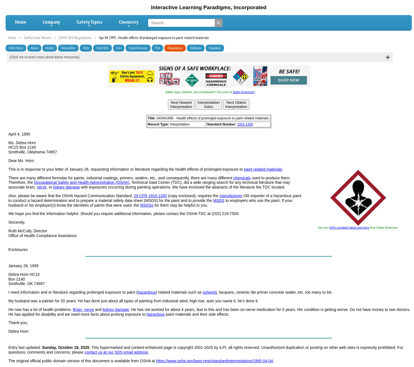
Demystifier (68, 48)
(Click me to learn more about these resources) (45, 57)
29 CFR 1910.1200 (150, 196)
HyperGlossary (138, 48)
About (34, 48)
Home (20, 22)
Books (50, 48)
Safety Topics (89, 23)
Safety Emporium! (244, 92)
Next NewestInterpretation (181, 104)
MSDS (218, 200)
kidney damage (66, 187)
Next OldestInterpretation (236, 104)
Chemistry (128, 23)
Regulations (175, 48)
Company (51, 23)
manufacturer (230, 196)
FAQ (86, 48)
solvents (210, 292)
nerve (42, 187)
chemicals (242, 178)
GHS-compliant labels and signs (349, 227)
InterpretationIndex (209, 104)
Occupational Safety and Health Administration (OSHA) (81, 182)
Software (195, 48)
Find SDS (103, 48)
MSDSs (146, 205)
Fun (118, 48)
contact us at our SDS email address (116, 352)
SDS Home (16, 48)
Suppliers (215, 48)
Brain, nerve (83, 309)
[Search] (219, 23)
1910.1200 (245, 124)
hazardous (147, 292)
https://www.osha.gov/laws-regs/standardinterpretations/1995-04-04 (214, 361)
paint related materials (263, 169)
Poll (157, 48)
